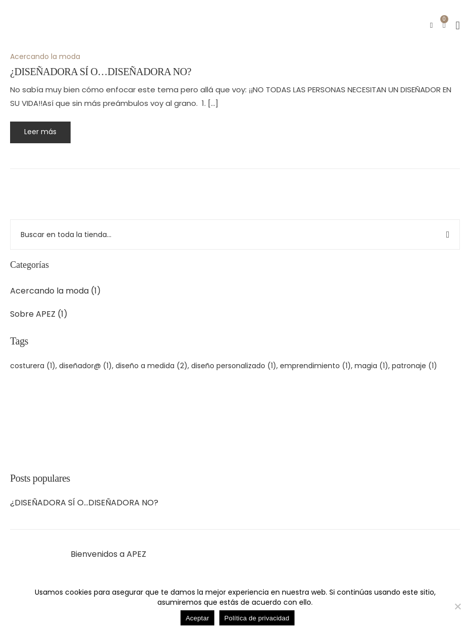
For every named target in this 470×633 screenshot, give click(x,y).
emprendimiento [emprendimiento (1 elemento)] (315, 366)
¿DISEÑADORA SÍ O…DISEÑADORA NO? (84, 502)
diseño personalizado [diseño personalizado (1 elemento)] (233, 366)
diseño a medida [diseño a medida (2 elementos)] (151, 366)
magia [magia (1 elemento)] (371, 366)
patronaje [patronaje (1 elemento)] (414, 366)
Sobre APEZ (32, 314)
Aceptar (197, 618)
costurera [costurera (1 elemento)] (32, 366)
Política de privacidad (256, 618)
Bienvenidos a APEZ (108, 554)
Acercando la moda (49, 291)
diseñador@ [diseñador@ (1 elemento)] (85, 366)
